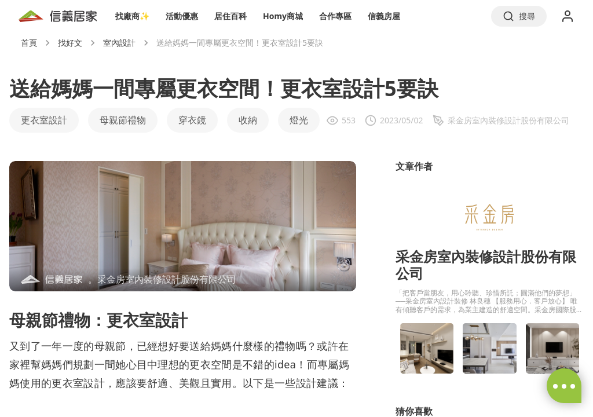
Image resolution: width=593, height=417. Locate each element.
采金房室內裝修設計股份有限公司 (486, 265)
